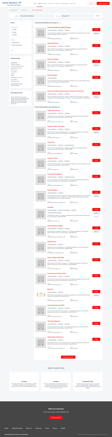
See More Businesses (68, 357)
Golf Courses (14, 70)
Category (16, 16)
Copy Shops (14, 71)
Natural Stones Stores (16, 68)
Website (96, 33)
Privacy (55, 428)
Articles (57, 3)
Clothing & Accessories (16, 77)
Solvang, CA (25, 10)
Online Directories (17, 428)
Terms (47, 428)
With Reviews (15, 42)
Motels (12, 75)
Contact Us (51, 3)
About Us (29, 428)
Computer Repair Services (17, 66)
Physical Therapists (15, 64)
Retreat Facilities (15, 85)
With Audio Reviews (17, 45)
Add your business (103, 3)
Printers (13, 73)
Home (35, 3)
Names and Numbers (22, 434)
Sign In (91, 3)
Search (40, 3)
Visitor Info (73, 3)
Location (58, 16)
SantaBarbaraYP (14, 10)
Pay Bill (45, 3)
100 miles (14, 34)
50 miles (14, 32)
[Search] (97, 15)
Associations (14, 79)
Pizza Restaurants (15, 81)
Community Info (64, 3)
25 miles (14, 29)
